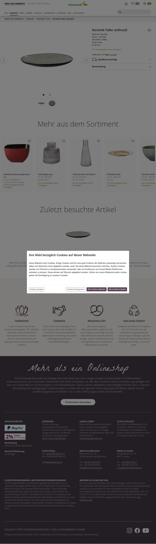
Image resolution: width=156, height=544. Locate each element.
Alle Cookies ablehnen (96, 289)
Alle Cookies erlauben (117, 289)
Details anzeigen (36, 289)
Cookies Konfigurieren (75, 289)
